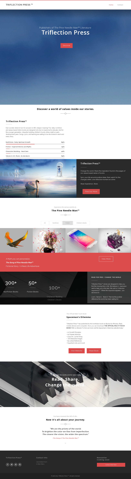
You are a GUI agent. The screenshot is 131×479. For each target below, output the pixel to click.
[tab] (45, 223)
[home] (19, 4)
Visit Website (76, 351)
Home (111, 5)
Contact (120, 5)
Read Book (94, 351)
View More (106, 259)
